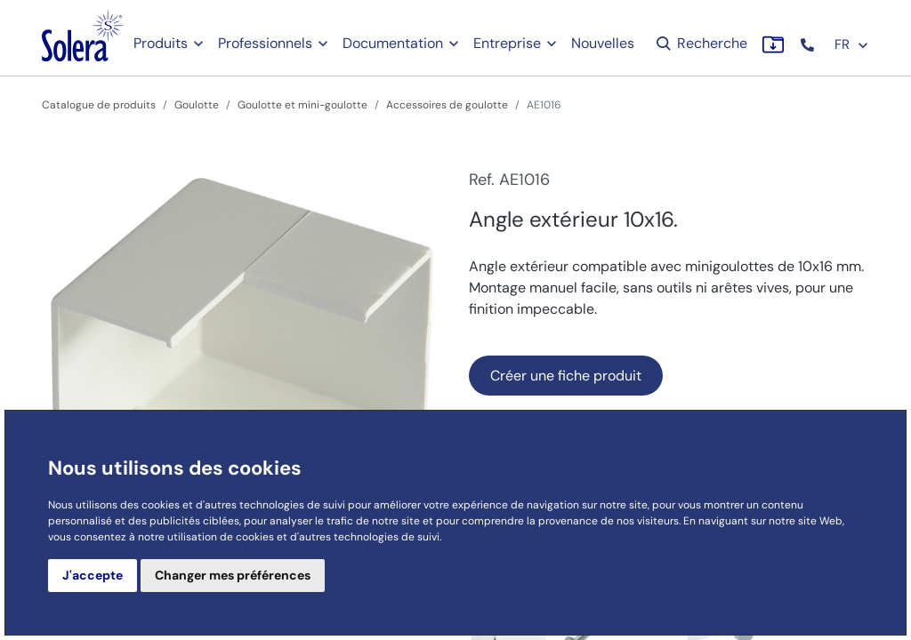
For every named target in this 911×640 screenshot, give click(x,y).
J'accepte (92, 575)
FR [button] (851, 44)
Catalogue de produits (99, 105)
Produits (160, 43)
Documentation (393, 43)
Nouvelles (602, 43)
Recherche (700, 43)
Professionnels (265, 43)
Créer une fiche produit (565, 375)
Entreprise (507, 43)
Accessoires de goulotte (447, 105)
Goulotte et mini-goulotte (302, 105)
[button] (809, 45)
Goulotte (196, 105)
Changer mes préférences (232, 575)
